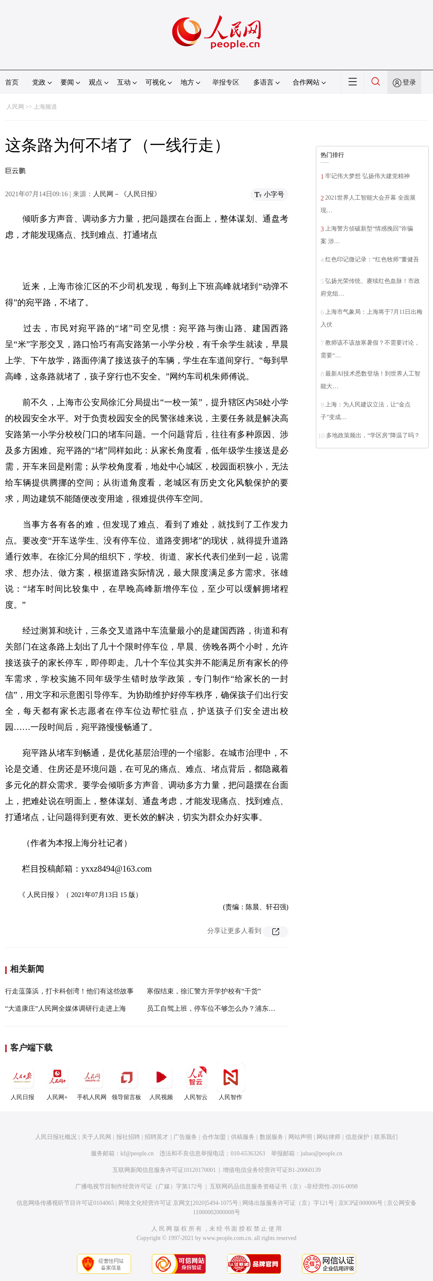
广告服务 (185, 1137)
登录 (409, 82)
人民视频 (161, 1081)
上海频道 (45, 107)
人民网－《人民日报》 (127, 193)
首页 (12, 82)
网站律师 (328, 1137)
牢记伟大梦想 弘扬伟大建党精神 (367, 176)
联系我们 (386, 1137)
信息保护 (357, 1137)
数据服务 (271, 1137)
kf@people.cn (137, 1153)
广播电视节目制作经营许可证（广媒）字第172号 (139, 1186)
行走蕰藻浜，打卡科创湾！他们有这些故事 (69, 991)
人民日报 (22, 1081)
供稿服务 (243, 1137)
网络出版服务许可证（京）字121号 (288, 1203)
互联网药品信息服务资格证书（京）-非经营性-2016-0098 (284, 1186)
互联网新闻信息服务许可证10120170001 (164, 1170)
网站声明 (300, 1137)
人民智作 (230, 1081)
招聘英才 (156, 1137)
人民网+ (57, 1081)
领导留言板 (126, 1081)
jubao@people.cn (321, 1153)
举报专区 (225, 82)
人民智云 (196, 1081)
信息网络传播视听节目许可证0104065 (65, 1203)
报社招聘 (128, 1137)
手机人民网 (92, 1081)
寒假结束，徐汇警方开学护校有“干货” (204, 991)
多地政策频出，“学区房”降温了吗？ (373, 435)
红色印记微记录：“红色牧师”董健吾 (372, 259)
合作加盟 (214, 1137)
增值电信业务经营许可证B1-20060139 (272, 1170)
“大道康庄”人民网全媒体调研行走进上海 (65, 1008)
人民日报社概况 (56, 1137)
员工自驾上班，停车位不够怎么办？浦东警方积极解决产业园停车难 (248, 1008)
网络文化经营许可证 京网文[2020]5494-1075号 (178, 1203)
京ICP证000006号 (360, 1203)
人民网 (15, 107)
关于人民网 (96, 1137)
